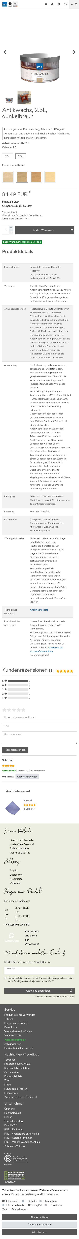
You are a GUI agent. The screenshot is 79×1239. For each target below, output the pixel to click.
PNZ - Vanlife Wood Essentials (22, 1142)
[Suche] (59, 4)
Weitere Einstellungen (14, 1209)
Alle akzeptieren (39, 1217)
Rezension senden (15, 750)
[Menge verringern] (11, 232)
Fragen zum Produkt (16, 1023)
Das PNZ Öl (11, 1125)
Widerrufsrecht (13, 1035)
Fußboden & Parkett (15, 1089)
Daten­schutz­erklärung (24, 1194)
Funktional (56, 1205)
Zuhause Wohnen (14, 1146)
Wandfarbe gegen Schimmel (20, 1097)
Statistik (32, 1201)
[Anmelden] (52, 4)
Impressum (52, 1194)
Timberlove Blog (13, 1121)
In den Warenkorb (53, 230)
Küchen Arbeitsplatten (17, 1068)
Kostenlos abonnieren (49, 990)
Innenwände (11, 1093)
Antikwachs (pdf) (39, 609)
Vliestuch (28, 800)
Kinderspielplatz (13, 1076)
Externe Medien (16, 1205)
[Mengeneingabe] (5, 230)
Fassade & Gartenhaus (17, 1064)
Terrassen (10, 1059)
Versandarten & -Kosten (18, 1031)
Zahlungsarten (12, 1044)
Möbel (7, 1084)
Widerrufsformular (14, 1039)
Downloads (10, 1027)
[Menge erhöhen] (11, 228)
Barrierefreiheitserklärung (18, 1048)
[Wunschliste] (65, 4)
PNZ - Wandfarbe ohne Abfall (21, 1133)
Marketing (51, 1201)
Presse (8, 1117)
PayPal (38, 1205)
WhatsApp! (32, 944)
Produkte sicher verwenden (19, 1015)
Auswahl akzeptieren (40, 1224)
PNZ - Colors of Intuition (18, 1137)
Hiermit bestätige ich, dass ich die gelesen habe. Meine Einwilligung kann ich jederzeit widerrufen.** (40, 980)
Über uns (9, 1108)
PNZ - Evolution (13, 1129)
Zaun (7, 1080)
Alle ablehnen (39, 1232)
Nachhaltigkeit (12, 1113)
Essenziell (13, 1201)
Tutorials (9, 1019)
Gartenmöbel (11, 1072)
